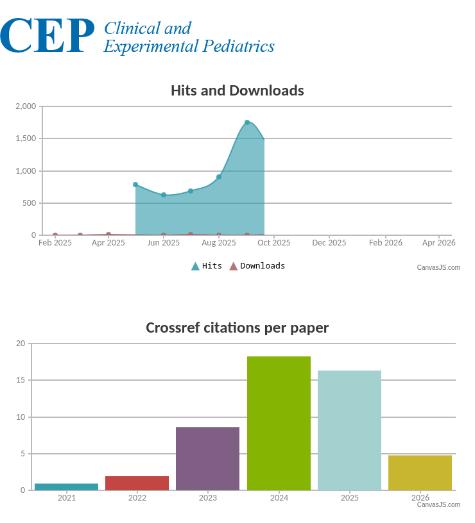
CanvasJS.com (438, 267)
